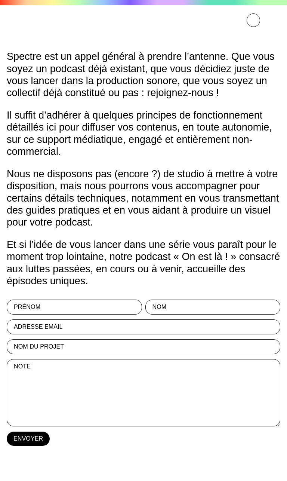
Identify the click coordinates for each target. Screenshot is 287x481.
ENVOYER (28, 438)
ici (51, 127)
